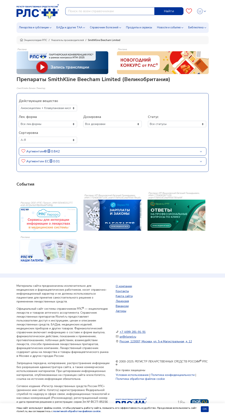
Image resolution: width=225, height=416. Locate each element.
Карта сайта (124, 296)
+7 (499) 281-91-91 (133, 332)
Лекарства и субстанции (34, 27)
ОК (205, 409)
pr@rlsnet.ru (128, 337)
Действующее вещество (38, 101)
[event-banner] (48, 219)
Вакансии (122, 306)
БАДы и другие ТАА (69, 27)
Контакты (122, 291)
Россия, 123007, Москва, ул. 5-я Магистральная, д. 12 (156, 341)
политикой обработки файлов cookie (77, 411)
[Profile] (201, 11)
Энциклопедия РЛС (33, 40)
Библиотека (196, 27)
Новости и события (169, 27)
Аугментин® (36, 151)
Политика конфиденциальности (173, 375)
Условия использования (132, 375)
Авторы (121, 311)
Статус (153, 117)
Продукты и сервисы (139, 27)
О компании (124, 286)
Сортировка (28, 133)
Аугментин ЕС (37, 161)
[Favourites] (188, 11)
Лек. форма (28, 117)
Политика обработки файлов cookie (140, 379)
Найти (169, 11)
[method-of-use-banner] (62, 62)
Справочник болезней (104, 27)
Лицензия (122, 301)
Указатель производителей (67, 40)
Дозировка (92, 117)
